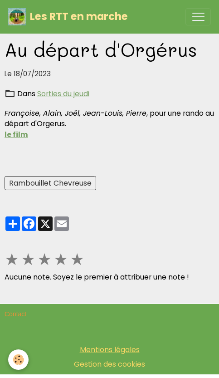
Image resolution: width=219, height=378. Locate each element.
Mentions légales (110, 349)
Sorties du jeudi (63, 93)
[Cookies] (18, 359)
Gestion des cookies (109, 364)
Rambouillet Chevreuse (50, 183)
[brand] (68, 16)
